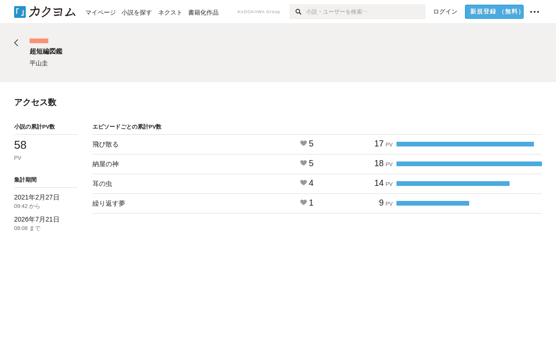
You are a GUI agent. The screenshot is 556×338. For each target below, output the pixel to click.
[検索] (297, 11)
